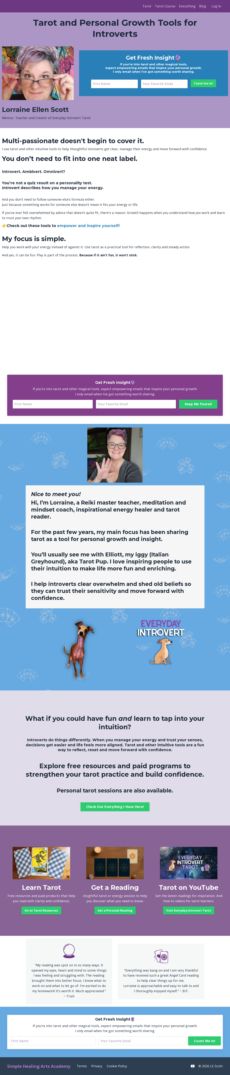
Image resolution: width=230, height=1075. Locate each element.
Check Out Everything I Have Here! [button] (115, 806)
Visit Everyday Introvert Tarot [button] (188, 910)
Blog (202, 6)
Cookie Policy (117, 1066)
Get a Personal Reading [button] (115, 910)
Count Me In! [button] (204, 1041)
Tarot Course (165, 6)
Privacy (96, 1066)
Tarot (146, 6)
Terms (82, 1066)
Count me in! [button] (203, 83)
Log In (216, 6)
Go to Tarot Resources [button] (41, 910)
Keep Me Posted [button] (198, 404)
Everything (187, 6)
